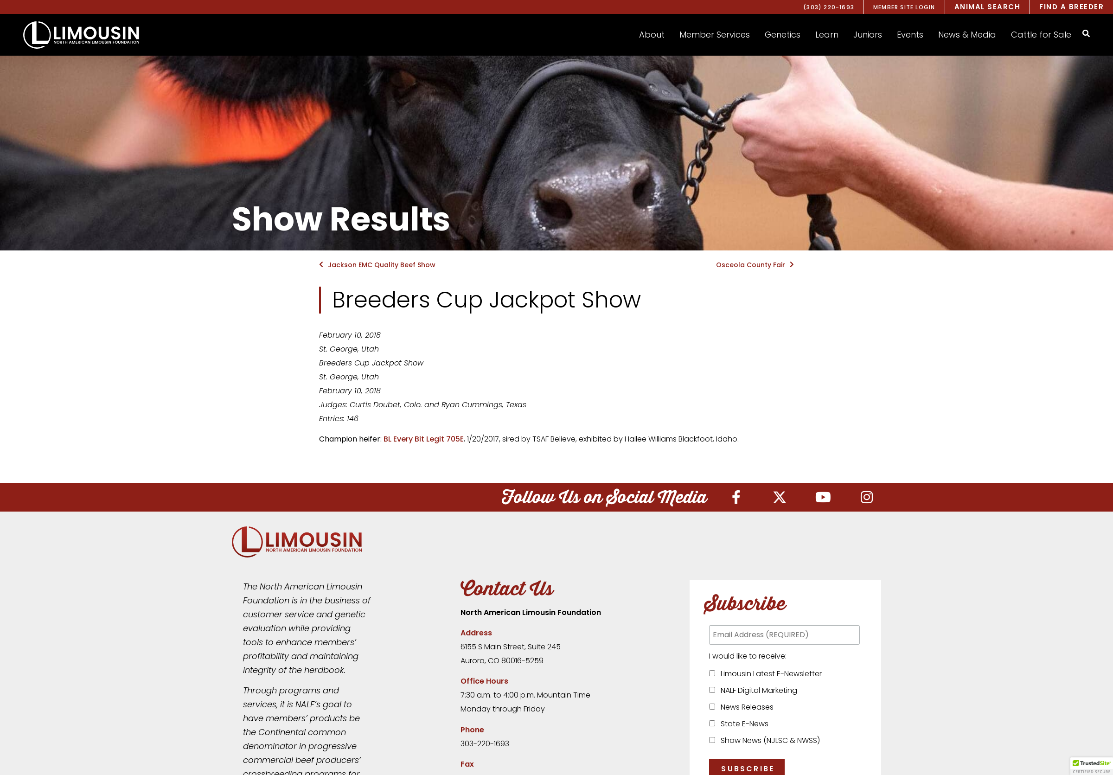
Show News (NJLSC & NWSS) (768, 740)
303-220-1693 (485, 743)
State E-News (742, 723)
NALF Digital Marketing (757, 690)
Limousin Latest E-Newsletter (769, 673)
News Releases (745, 707)
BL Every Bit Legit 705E (424, 439)
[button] (652, 35)
